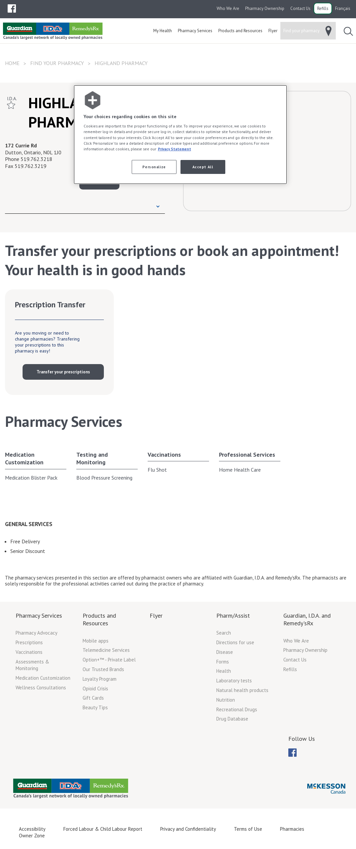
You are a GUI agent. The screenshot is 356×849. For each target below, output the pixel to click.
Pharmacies (292, 829)
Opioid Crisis (95, 688)
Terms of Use (248, 829)
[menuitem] (12, 8)
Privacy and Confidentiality (188, 829)
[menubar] (12, 9)
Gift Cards (93, 698)
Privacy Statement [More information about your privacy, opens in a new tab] (174, 148)
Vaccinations (164, 454)
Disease (224, 652)
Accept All (202, 166)
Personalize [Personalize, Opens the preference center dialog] (154, 166)
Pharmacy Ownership (264, 8)
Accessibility (32, 829)
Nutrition (225, 700)
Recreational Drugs (236, 709)
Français (342, 8)
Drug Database (232, 719)
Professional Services (247, 454)
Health (223, 671)
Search (223, 633)
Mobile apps (95, 641)
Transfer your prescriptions (63, 372)
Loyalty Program (99, 679)
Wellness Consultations (41, 687)
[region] (180, 134)
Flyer (156, 615)
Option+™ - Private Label (109, 659)
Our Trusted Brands (103, 669)
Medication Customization (24, 458)
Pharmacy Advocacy (36, 633)
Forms (222, 661)
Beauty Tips (95, 707)
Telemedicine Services (106, 650)
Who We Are (228, 8)
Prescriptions (29, 642)
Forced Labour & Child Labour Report (102, 829)
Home (12, 63)
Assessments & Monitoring (32, 665)
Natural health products (242, 690)
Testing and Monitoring (92, 458)
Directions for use (235, 642)
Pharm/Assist (233, 615)
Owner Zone (32, 835)
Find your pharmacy (57, 63)
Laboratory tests (234, 680)
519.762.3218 (36, 159)
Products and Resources (99, 619)
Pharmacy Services (39, 615)
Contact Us (300, 8)
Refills (322, 8)
